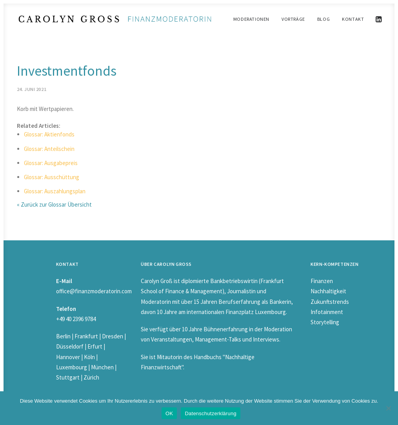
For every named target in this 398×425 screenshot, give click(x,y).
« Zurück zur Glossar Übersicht (54, 204)
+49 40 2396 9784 (76, 319)
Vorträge (293, 19)
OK (169, 413)
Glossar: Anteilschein (49, 149)
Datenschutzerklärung (210, 413)
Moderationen (251, 19)
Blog (323, 19)
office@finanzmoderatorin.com (94, 291)
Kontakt (353, 19)
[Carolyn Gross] (115, 19)
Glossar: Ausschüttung (51, 177)
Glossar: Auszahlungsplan (54, 191)
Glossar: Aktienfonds (49, 134)
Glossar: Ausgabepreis (51, 163)
